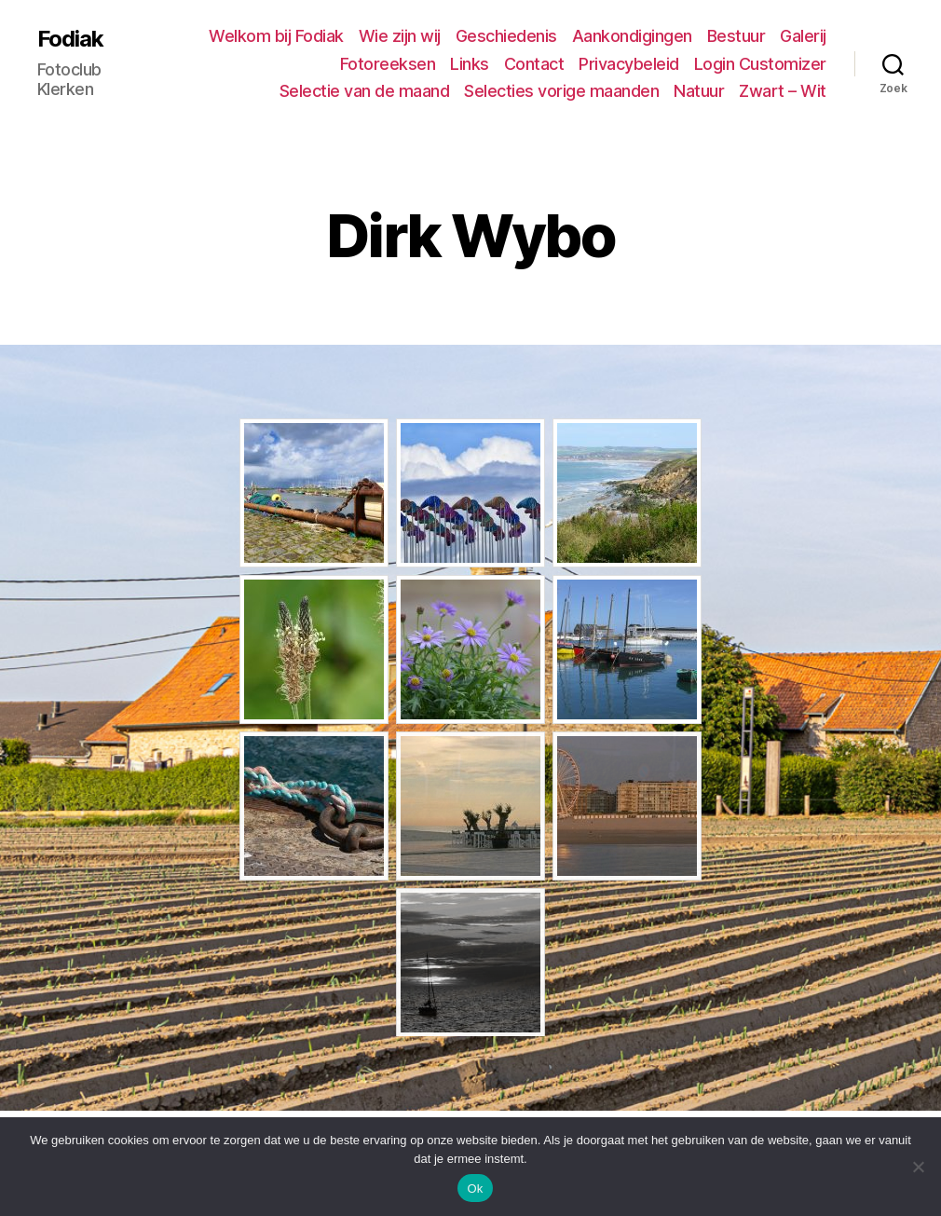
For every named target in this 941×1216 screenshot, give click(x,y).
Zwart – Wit (782, 91)
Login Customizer (760, 64)
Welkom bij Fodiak (276, 36)
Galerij (803, 36)
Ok (475, 1189)
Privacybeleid (629, 64)
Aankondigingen (632, 36)
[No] (917, 1166)
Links (469, 64)
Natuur (699, 91)
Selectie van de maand (365, 91)
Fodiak (70, 39)
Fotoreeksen (388, 64)
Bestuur (736, 36)
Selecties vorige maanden (561, 91)
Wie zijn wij (400, 36)
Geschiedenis (506, 36)
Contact (534, 64)
